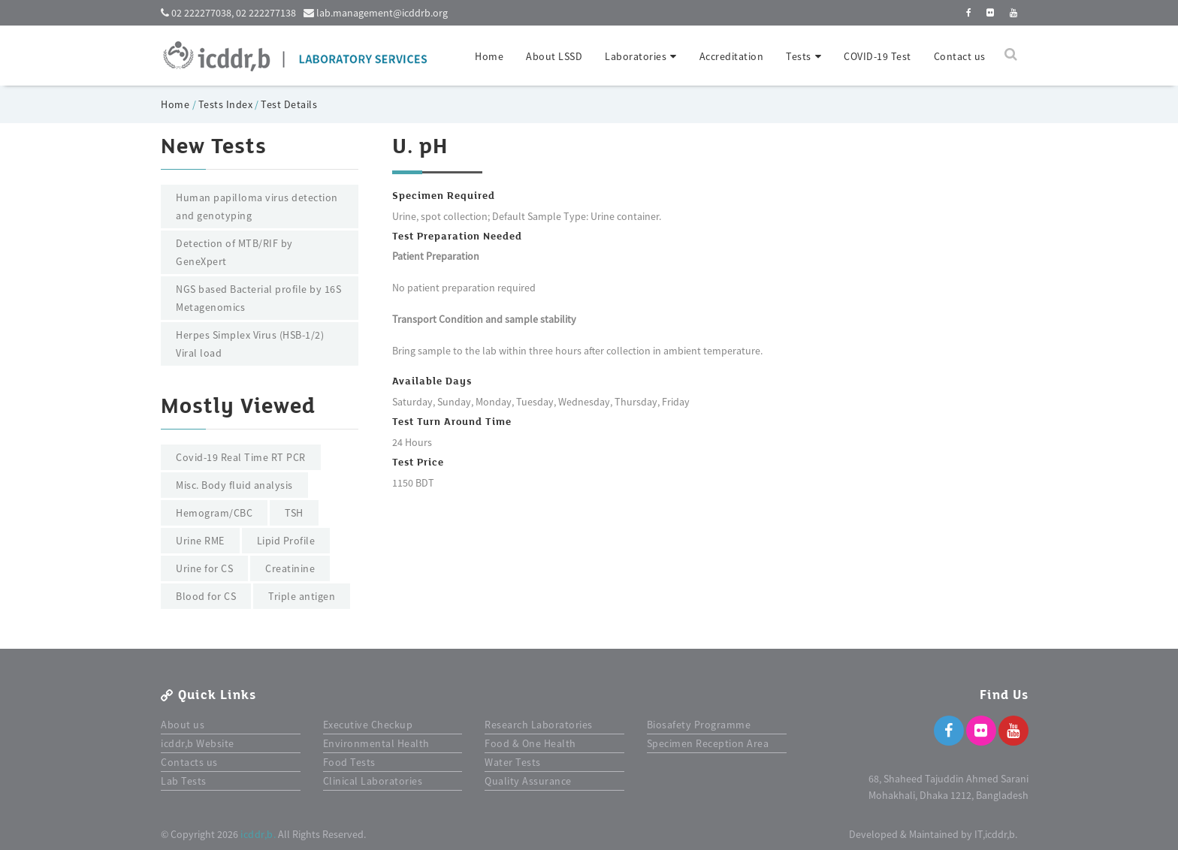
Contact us (960, 56)
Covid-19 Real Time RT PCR (241, 457)
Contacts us (189, 762)
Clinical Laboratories (373, 781)
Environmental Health (376, 743)
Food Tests (349, 762)
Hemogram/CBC (214, 513)
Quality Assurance (528, 781)
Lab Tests (184, 781)
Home (489, 56)
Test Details (289, 104)
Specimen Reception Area (708, 743)
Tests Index (225, 104)
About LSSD (554, 56)
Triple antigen (301, 596)
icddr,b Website (197, 743)
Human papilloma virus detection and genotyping (257, 206)
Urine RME (200, 540)
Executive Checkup (368, 724)
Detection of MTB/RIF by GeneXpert (234, 252)
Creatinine (290, 568)
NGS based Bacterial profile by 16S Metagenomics (258, 298)
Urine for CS (204, 568)
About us (182, 724)
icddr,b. (258, 834)
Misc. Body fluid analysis (234, 485)
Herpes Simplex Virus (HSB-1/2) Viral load (250, 344)
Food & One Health (530, 743)
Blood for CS (206, 596)
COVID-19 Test (877, 56)
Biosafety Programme (699, 724)
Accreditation (731, 56)
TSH (294, 513)
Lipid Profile (286, 540)
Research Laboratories (539, 724)
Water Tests (513, 762)
